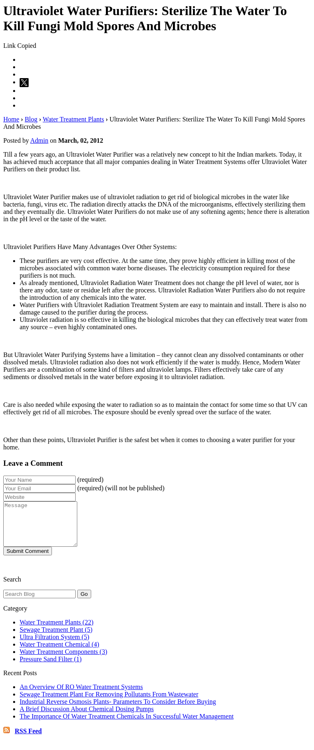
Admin (39, 140)
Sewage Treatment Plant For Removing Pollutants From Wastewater (109, 702)
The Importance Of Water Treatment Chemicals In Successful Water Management (126, 724)
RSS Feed (28, 739)
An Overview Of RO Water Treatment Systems (81, 695)
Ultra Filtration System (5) (54, 645)
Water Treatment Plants (73, 119)
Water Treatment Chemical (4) (59, 652)
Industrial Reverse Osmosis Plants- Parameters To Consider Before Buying (118, 710)
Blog (31, 119)
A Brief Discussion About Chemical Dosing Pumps (87, 717)
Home (11, 119)
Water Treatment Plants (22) (56, 630)
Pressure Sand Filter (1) (51, 667)
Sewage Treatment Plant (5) (56, 638)
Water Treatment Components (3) (63, 660)
